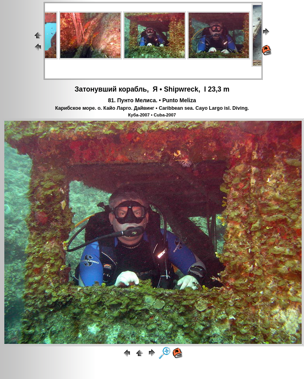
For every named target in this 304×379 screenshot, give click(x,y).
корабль (133, 89)
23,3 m (218, 89)
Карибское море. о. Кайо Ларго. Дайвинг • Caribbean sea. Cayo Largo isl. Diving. (152, 108)
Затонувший (95, 89)
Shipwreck (181, 89)
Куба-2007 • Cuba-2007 (152, 115)
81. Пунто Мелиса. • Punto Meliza (152, 100)
